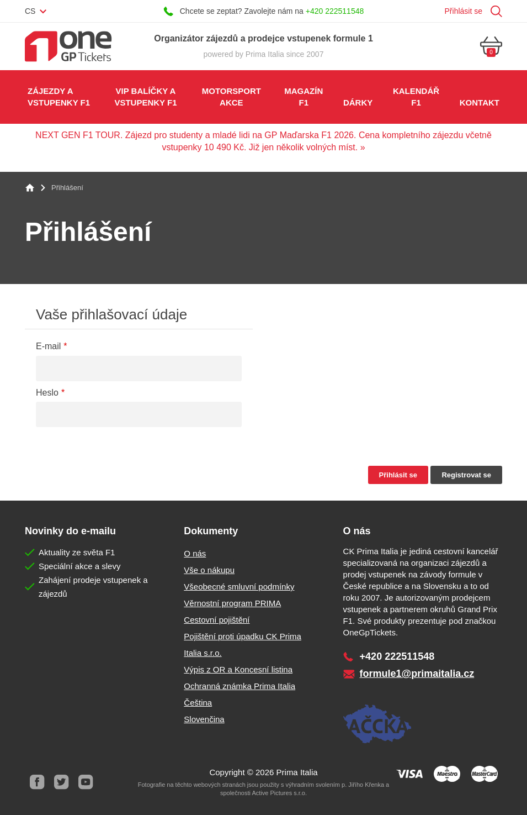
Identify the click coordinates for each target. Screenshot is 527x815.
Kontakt (479, 102)
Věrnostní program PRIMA (232, 603)
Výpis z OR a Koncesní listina (238, 669)
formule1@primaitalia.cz (417, 673)
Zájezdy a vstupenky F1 (59, 96)
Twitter (61, 782)
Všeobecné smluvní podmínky (239, 586)
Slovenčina (204, 719)
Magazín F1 (303, 96)
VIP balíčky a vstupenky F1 (145, 96)
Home (30, 188)
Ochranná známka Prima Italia (239, 686)
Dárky (357, 102)
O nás (195, 553)
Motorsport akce (231, 96)
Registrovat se (466, 475)
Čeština (198, 702)
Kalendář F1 (416, 96)
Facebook (37, 782)
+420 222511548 (335, 11)
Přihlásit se (463, 11)
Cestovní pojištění (216, 619)
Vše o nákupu (209, 570)
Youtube (85, 782)
